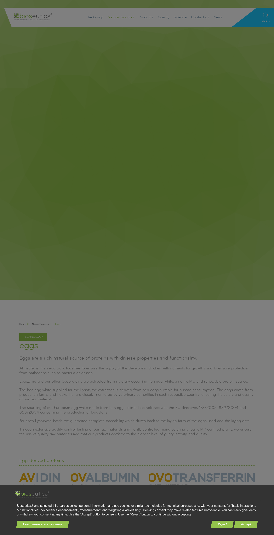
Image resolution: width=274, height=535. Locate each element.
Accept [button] (245, 524)
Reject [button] (222, 524)
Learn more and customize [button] (43, 524)
